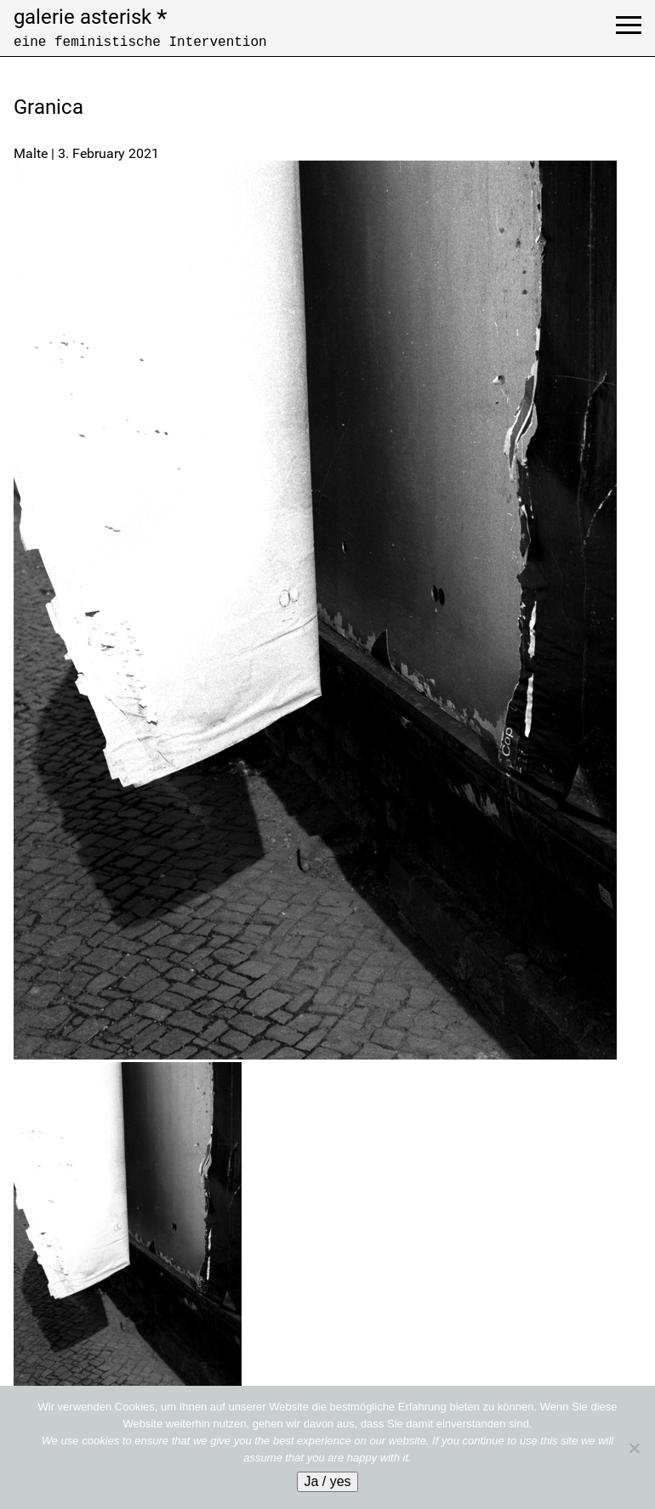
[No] (633, 1447)
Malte (31, 153)
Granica (48, 107)
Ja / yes (327, 1481)
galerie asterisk (90, 17)
